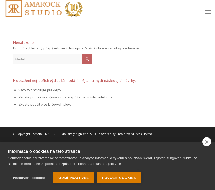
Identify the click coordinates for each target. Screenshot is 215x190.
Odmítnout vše (73, 178)
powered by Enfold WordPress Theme (126, 134)
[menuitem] (208, 12)
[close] (206, 141)
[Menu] (208, 12)
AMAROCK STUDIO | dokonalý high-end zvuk (64, 134)
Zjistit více (113, 164)
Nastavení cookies (29, 178)
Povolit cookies (119, 178)
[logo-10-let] (43, 12)
